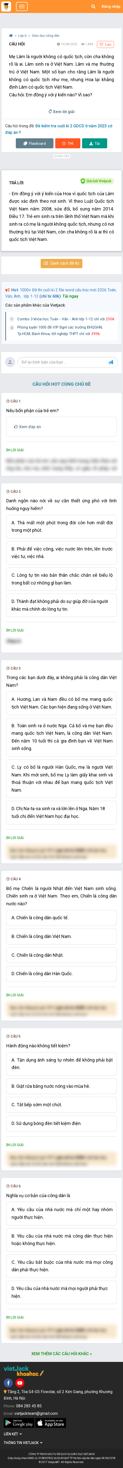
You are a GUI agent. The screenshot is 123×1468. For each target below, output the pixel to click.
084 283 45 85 (29, 1406)
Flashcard (35, 144)
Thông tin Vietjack (23, 1443)
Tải (94, 144)
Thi (67, 144)
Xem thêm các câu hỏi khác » (61, 1353)
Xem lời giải (61, 111)
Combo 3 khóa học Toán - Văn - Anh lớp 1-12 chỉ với (65, 319)
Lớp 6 (22, 35)
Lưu (105, 44)
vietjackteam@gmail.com (36, 1413)
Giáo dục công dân (45, 35)
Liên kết (13, 1434)
